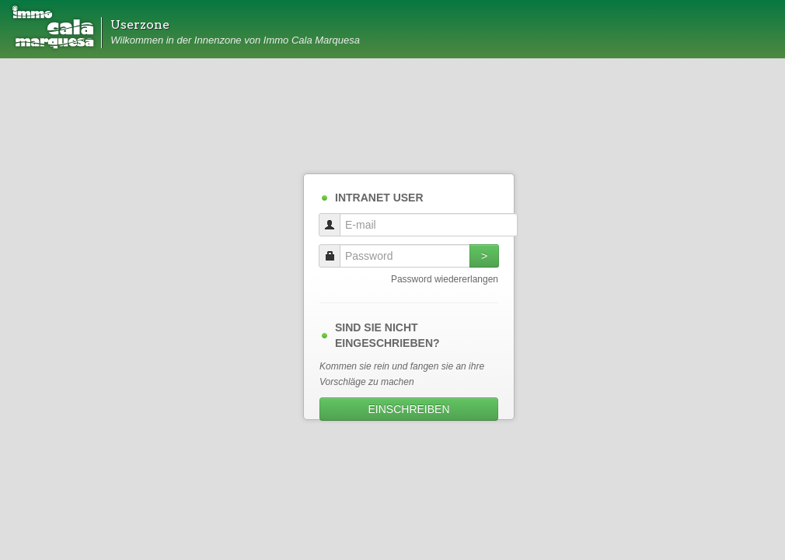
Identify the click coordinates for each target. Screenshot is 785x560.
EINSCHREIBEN (408, 409)
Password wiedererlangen (444, 279)
